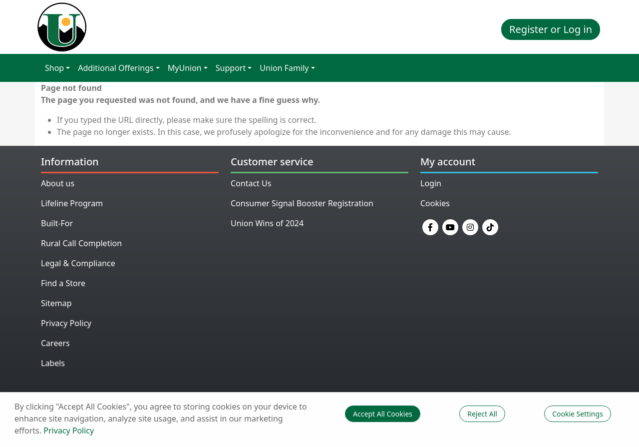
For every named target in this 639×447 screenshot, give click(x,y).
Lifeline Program (72, 203)
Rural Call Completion (81, 243)
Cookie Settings (577, 414)
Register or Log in (550, 29)
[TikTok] (490, 226)
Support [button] (231, 67)
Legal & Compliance (78, 263)
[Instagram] (470, 226)
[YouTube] (450, 226)
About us (57, 183)
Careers (55, 343)
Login (430, 183)
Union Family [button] (284, 67)
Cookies (435, 203)
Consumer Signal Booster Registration (302, 203)
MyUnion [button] (185, 67)
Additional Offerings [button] (115, 67)
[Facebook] (430, 226)
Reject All (482, 414)
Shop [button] (54, 67)
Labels (53, 363)
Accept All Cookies (382, 414)
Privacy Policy (66, 323)
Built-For (57, 223)
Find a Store (63, 283)
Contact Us (251, 183)
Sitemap (56, 303)
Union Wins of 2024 (267, 223)
